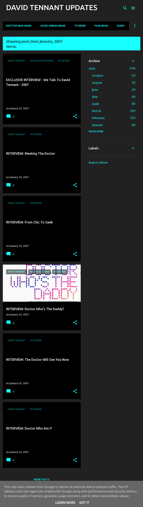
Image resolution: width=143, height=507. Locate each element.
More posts (42, 479)
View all (11, 46)
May (95, 97)
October (97, 75)
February (98, 118)
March (96, 111)
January (97, 125)
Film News (101, 25)
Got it (84, 503)
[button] (75, 116)
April (95, 104)
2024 (92, 68)
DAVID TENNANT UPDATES (51, 7)
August (97, 82)
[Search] (125, 8)
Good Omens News (52, 25)
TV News (80, 25)
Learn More (65, 503)
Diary (121, 25)
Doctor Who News (18, 25)
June (95, 90)
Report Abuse (98, 162)
